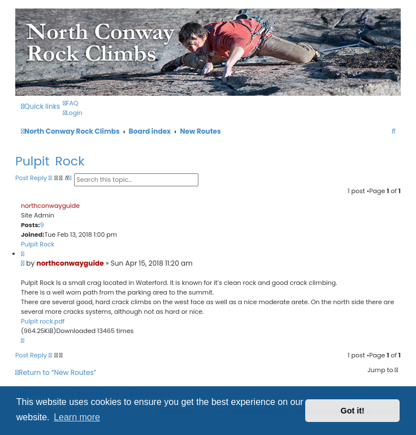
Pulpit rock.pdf (42, 321)
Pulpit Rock (50, 161)
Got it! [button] (353, 410)
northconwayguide (50, 205)
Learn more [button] (77, 417)
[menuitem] (70, 103)
